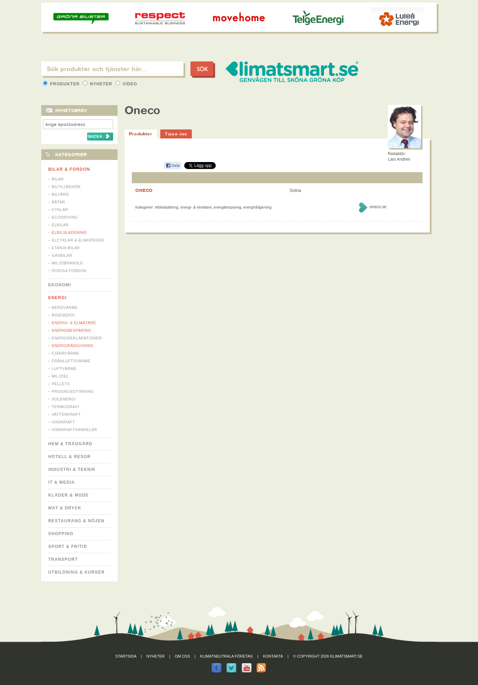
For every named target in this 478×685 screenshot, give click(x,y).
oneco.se (377, 206)
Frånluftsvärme (71, 361)
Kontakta (273, 656)
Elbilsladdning (69, 232)
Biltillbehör (66, 187)
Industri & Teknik (72, 469)
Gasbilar (62, 255)
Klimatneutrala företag (226, 656)
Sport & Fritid (67, 546)
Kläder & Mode (68, 495)
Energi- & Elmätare (74, 323)
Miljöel (60, 376)
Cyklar (60, 210)
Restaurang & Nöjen (76, 520)
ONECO (144, 190)
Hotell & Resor (69, 456)
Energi (57, 297)
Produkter (62, 84)
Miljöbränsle (67, 263)
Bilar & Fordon (69, 169)
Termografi (65, 407)
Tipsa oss (176, 133)
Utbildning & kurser (76, 572)
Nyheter (98, 84)
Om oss (182, 656)
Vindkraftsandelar (74, 430)
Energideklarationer (77, 338)
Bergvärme (65, 307)
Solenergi (64, 399)
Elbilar (60, 225)
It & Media (61, 482)
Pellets (61, 384)
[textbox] (112, 68)
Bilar (58, 179)
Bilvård (60, 194)
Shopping (61, 533)
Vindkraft (63, 422)
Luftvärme (64, 368)
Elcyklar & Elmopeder (78, 240)
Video (126, 84)
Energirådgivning (73, 346)
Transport (63, 559)
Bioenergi (63, 315)
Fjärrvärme (65, 353)
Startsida (126, 656)
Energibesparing (71, 330)
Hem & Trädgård (70, 443)
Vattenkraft (66, 414)
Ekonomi (59, 284)
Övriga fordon (69, 271)
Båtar (58, 202)
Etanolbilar (66, 248)
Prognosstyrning (73, 391)
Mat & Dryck (65, 508)
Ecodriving (65, 217)
